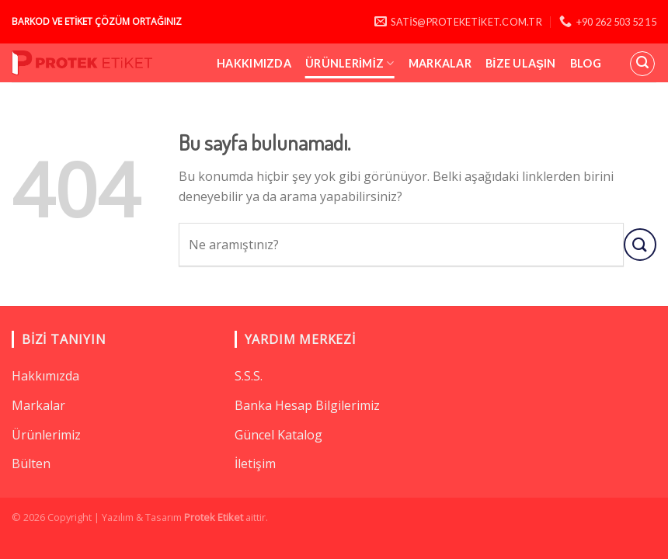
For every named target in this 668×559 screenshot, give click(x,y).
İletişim (255, 463)
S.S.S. (249, 375)
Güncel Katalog (278, 434)
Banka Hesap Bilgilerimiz (307, 405)
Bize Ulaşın (520, 63)
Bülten (31, 463)
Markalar (440, 63)
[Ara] (642, 63)
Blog (585, 63)
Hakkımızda (254, 63)
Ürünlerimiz (350, 63)
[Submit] (640, 244)
